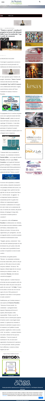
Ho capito (41, 397)
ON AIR (11, 15)
